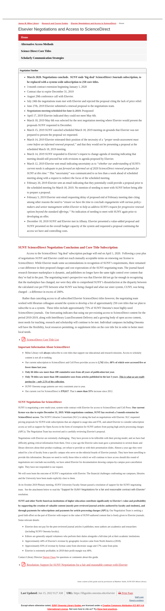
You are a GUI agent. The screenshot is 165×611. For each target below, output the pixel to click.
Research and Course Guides (55, 23)
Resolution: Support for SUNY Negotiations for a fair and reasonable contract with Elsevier (75, 564)
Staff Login (139, 597)
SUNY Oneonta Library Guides (67, 605)
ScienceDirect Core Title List (40, 339)
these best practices (107, 609)
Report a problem (136, 600)
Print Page (125, 593)
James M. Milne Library (28, 23)
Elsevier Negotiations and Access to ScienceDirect (93, 23)
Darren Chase (49, 557)
